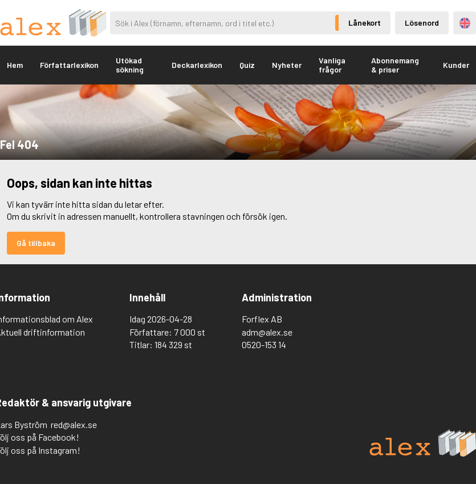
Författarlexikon (69, 65)
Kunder (456, 65)
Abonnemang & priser (395, 64)
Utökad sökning (130, 64)
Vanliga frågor (332, 64)
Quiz (247, 65)
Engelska (464, 23)
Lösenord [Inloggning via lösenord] (422, 22)
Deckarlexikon (197, 65)
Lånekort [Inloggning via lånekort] (364, 22)
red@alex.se (74, 424)
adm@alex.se (267, 331)
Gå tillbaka (36, 243)
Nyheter (287, 65)
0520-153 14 (264, 344)
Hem (15, 65)
